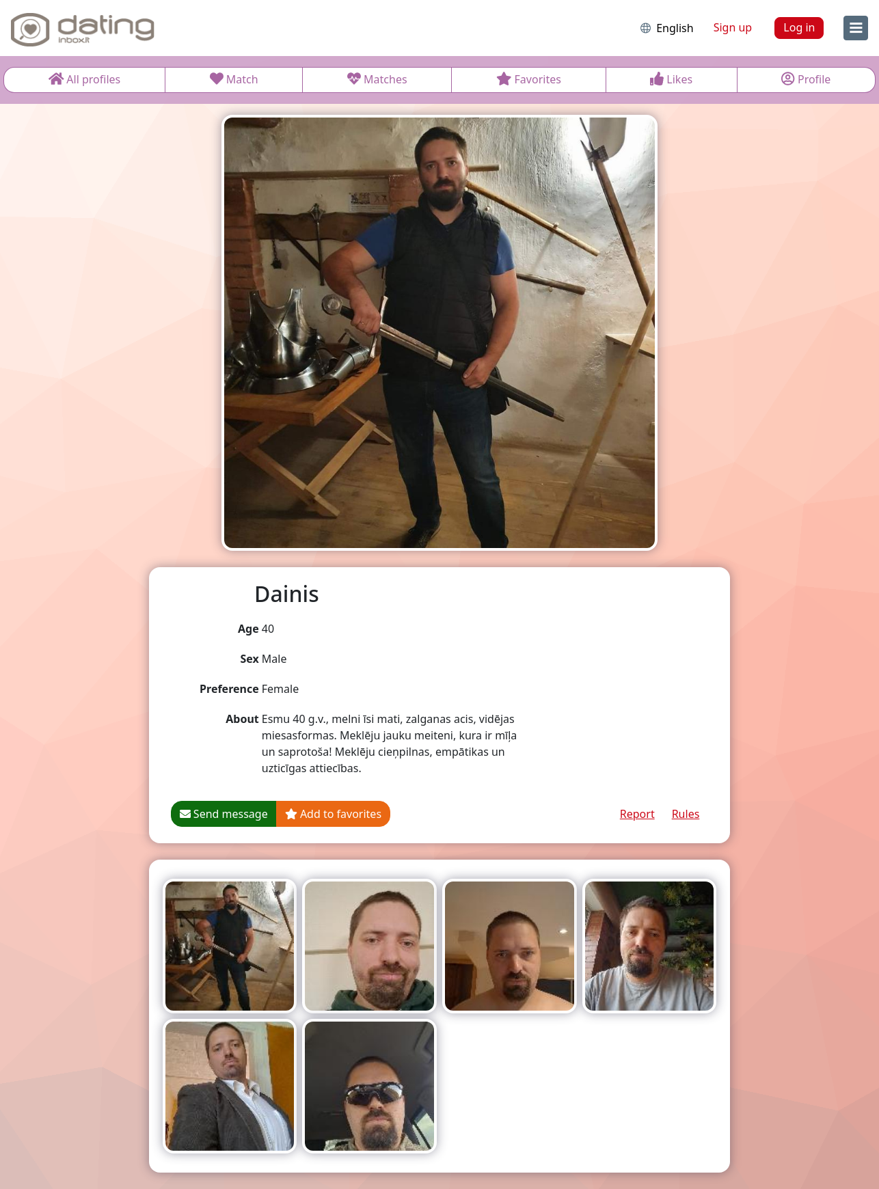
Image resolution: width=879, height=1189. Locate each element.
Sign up (733, 27)
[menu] (855, 28)
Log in (799, 27)
